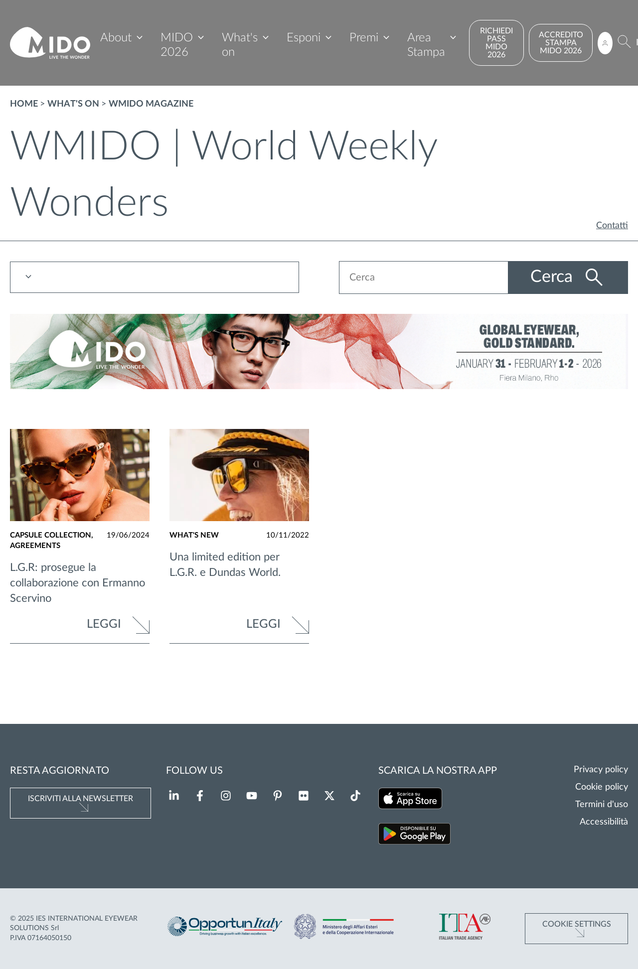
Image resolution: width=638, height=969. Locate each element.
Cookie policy (601, 787)
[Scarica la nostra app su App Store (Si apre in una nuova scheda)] (410, 800)
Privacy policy (601, 769)
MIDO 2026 (176, 45)
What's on (240, 45)
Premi (363, 38)
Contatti (612, 225)
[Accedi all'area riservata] (605, 43)
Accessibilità (604, 822)
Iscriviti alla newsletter (80, 799)
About (116, 38)
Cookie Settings (576, 924)
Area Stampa (426, 45)
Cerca (553, 277)
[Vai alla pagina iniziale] (50, 43)
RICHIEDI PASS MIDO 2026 (496, 43)
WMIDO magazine (151, 104)
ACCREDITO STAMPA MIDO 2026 (561, 43)
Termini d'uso (601, 804)
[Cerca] (624, 43)
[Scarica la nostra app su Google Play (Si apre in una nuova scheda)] (414, 835)
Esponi (303, 38)
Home (24, 104)
